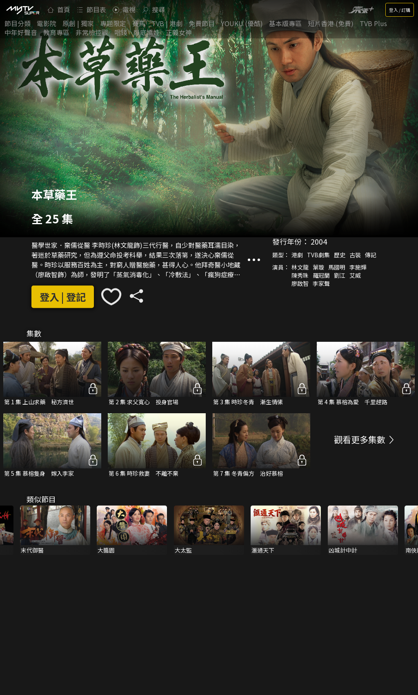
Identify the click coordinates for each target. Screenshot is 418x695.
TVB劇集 (318, 255)
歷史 (339, 255)
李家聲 (321, 284)
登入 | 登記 (63, 297)
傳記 (370, 255)
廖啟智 (300, 284)
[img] (22, 9)
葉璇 (318, 267)
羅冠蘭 (321, 276)
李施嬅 (358, 267)
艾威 (355, 276)
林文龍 (300, 267)
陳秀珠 (300, 276)
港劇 (297, 255)
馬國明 (336, 267)
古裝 (355, 255)
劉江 (339, 276)
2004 (319, 241)
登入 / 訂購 (399, 10)
